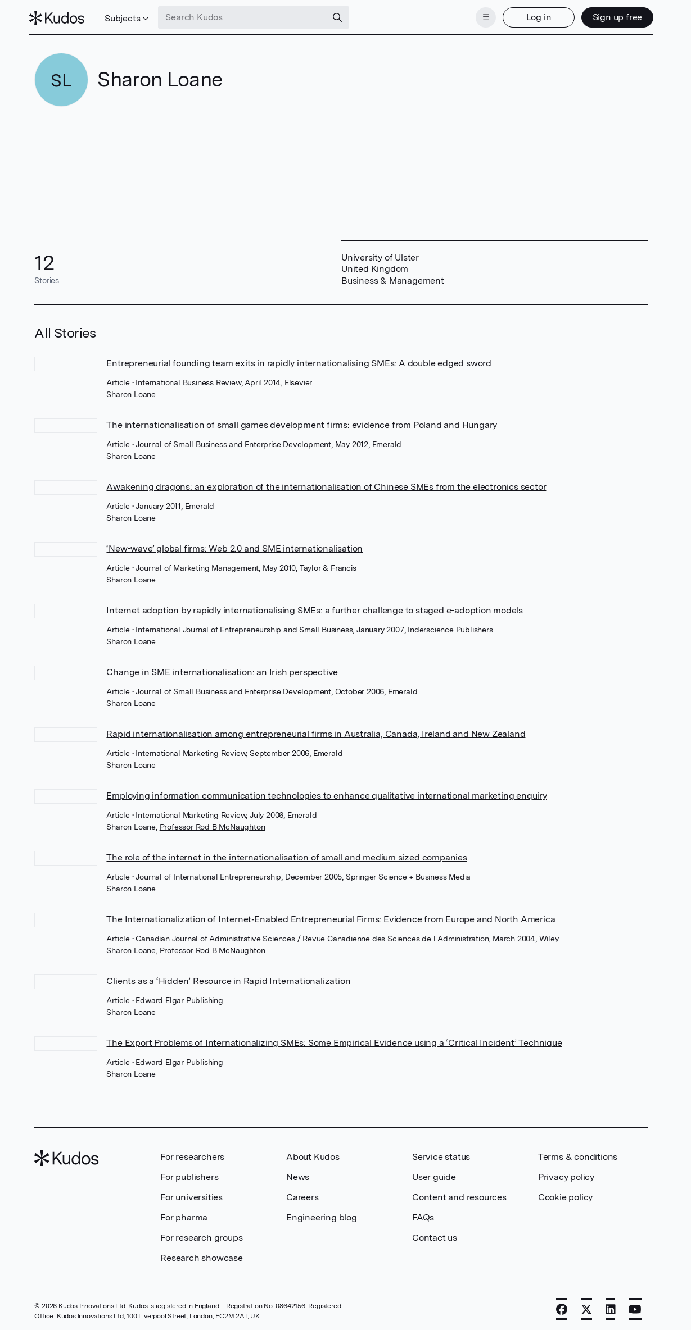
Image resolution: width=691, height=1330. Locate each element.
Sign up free (612, 15)
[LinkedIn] (611, 1306)
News (297, 1173)
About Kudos (313, 1153)
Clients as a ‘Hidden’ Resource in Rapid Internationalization (228, 977)
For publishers (189, 1173)
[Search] (343, 15)
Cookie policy (565, 1193)
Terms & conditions (577, 1153)
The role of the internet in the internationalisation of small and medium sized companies (286, 854)
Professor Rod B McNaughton (212, 823)
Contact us (434, 1234)
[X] (586, 1306)
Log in (533, 15)
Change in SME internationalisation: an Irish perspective (222, 668)
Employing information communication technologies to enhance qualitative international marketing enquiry (326, 792)
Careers (302, 1193)
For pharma (183, 1214)
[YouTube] (635, 1306)
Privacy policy (566, 1173)
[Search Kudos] (248, 15)
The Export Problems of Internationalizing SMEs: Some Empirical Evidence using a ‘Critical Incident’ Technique (334, 1039)
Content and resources (459, 1193)
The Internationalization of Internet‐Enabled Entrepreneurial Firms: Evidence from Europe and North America (330, 915)
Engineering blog (321, 1214)
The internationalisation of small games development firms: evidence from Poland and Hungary (301, 421)
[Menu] (481, 16)
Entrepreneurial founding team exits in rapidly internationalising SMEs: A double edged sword (298, 359)
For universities (191, 1193)
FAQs (423, 1214)
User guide (434, 1173)
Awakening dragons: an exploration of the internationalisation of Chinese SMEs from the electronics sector (326, 483)
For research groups (201, 1234)
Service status (441, 1153)
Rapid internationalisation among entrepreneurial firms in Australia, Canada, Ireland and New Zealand (315, 730)
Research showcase (201, 1254)
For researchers (192, 1153)
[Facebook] (561, 1306)
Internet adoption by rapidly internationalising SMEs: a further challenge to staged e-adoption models (314, 607)
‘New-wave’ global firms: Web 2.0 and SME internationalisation (234, 545)
